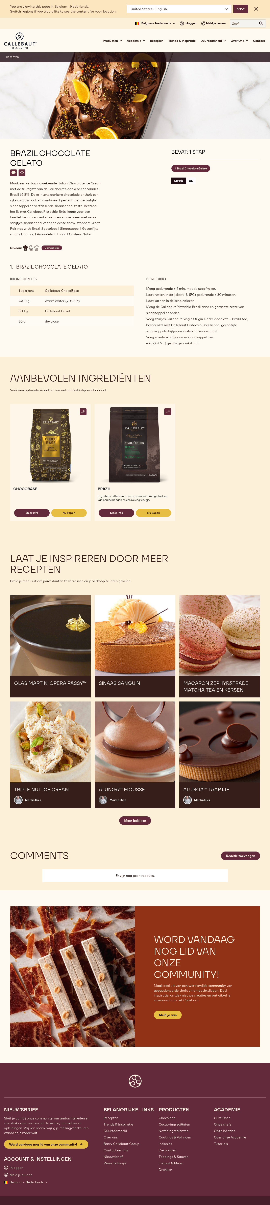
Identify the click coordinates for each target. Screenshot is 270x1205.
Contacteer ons (116, 1150)
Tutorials (221, 1144)
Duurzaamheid (115, 1131)
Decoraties (167, 1150)
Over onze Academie (230, 1137)
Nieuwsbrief (113, 1157)
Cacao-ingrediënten (174, 1124)
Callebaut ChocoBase (62, 291)
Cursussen (222, 1118)
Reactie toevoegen (240, 856)
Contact (259, 41)
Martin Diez (33, 800)
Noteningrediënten (174, 1131)
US (191, 181)
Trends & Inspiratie (182, 41)
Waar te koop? (115, 1163)
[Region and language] (179, 9)
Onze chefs (222, 1124)
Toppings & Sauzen (174, 1157)
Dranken (165, 1170)
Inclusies (165, 1144)
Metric (178, 181)
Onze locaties (224, 1131)
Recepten (157, 41)
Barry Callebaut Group (121, 1144)
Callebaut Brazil (57, 311)
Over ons (111, 1137)
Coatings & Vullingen (175, 1137)
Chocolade (167, 1118)
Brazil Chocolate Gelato (192, 168)
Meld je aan (168, 1015)
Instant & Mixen (171, 1163)
